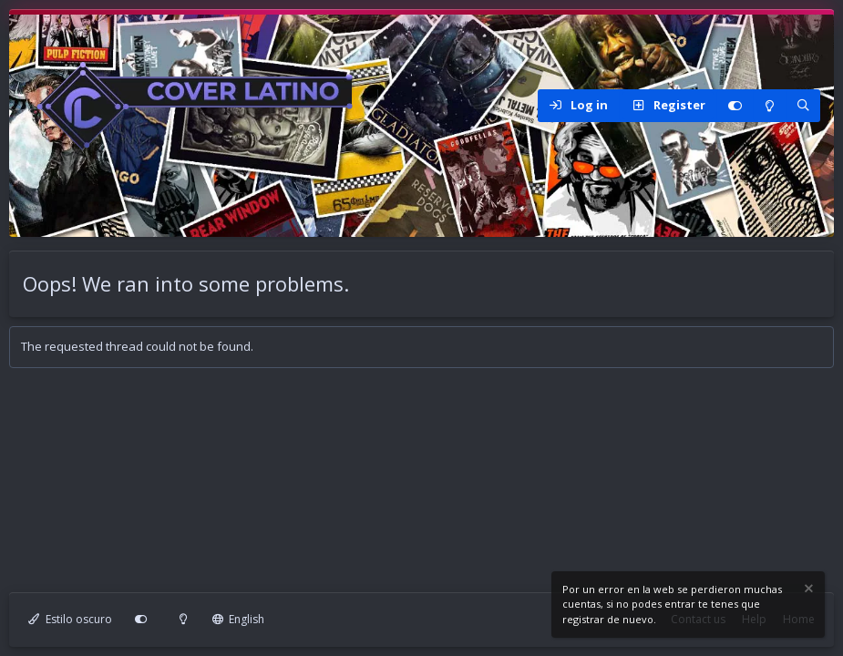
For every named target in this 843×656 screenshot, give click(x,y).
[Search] (803, 105)
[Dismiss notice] (807, 591)
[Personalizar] (734, 105)
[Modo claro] (769, 105)
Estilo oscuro (70, 619)
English (238, 619)
